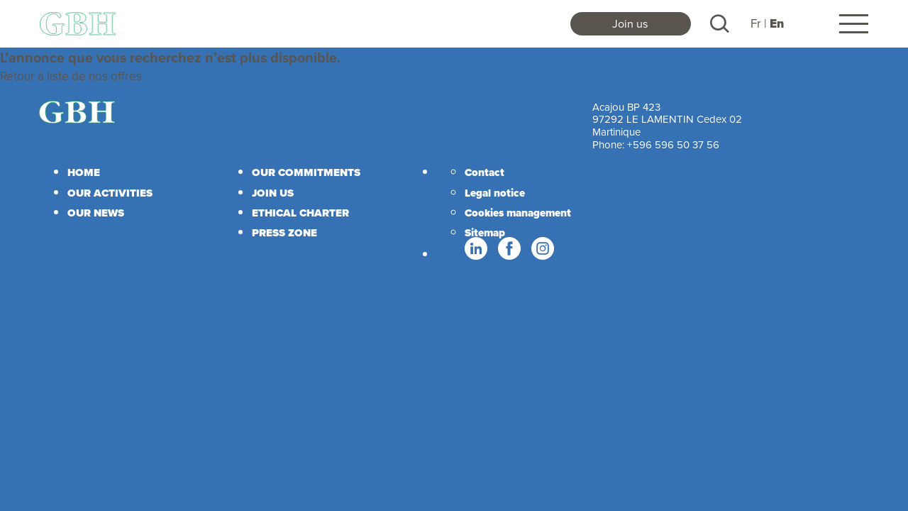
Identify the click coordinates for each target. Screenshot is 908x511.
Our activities (110, 193)
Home (83, 172)
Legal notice (495, 193)
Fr (756, 23)
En (777, 24)
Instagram (542, 249)
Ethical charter (300, 213)
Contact (484, 172)
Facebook (508, 249)
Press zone (284, 233)
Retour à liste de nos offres (71, 75)
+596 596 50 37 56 (673, 144)
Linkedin (475, 249)
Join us (630, 23)
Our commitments (306, 172)
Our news (95, 213)
